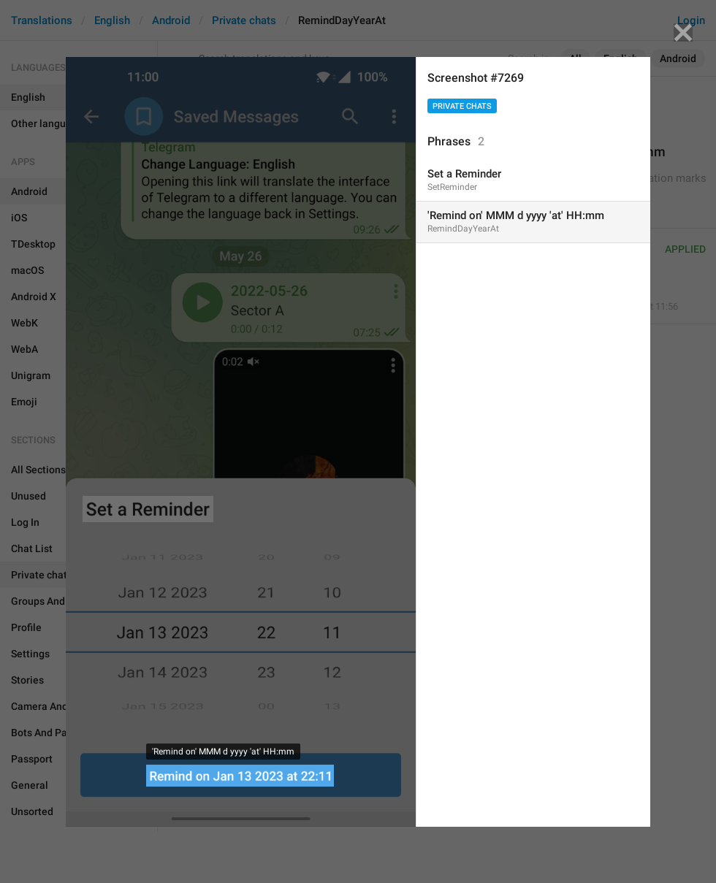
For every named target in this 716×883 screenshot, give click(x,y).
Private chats (462, 106)
